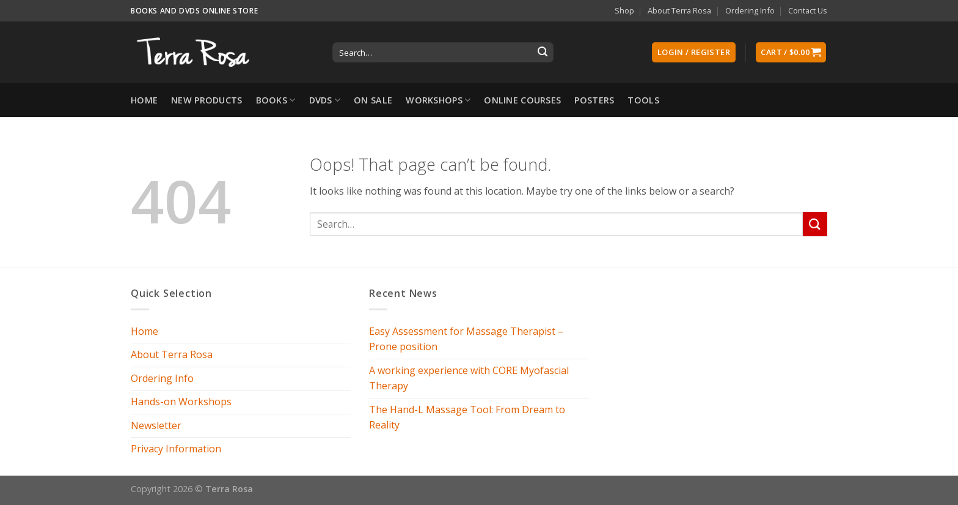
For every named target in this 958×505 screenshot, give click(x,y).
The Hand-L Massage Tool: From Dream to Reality (467, 417)
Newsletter (156, 425)
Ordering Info (750, 10)
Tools (643, 100)
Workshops (438, 100)
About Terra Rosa (679, 10)
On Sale (373, 100)
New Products (206, 100)
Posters (594, 100)
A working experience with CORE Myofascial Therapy (469, 378)
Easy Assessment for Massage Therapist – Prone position (466, 339)
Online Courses (522, 100)
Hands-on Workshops (181, 401)
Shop (624, 10)
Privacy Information (176, 448)
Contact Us (807, 10)
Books (276, 100)
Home (144, 100)
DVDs (325, 100)
